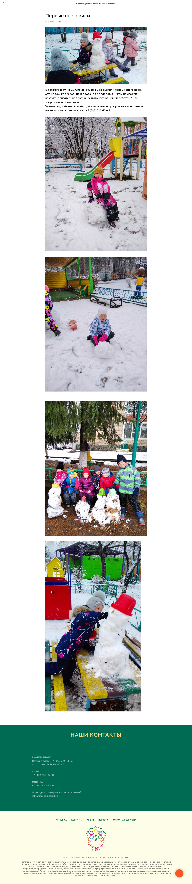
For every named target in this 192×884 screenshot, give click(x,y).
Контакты (76, 820)
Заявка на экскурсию (125, 820)
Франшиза (61, 820)
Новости (103, 820)
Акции (90, 820)
